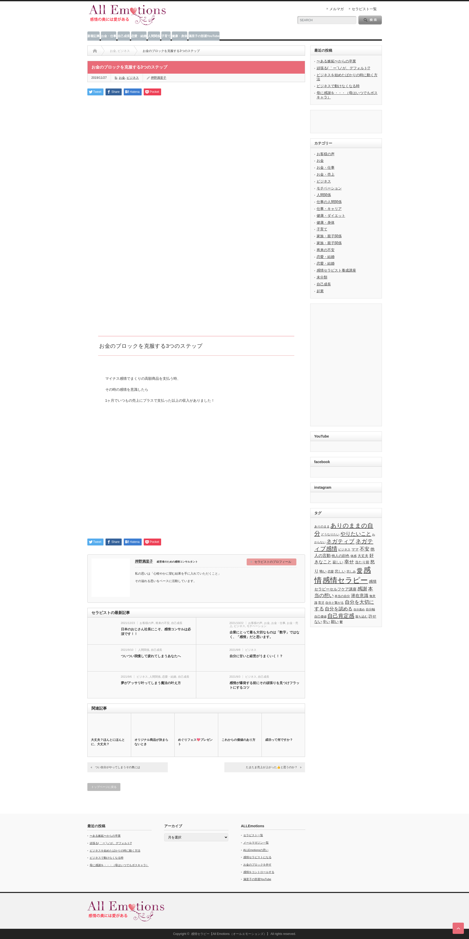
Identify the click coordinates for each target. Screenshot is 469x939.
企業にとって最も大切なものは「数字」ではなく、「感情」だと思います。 (264, 634)
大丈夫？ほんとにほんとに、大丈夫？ (108, 742)
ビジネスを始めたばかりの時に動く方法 (115, 850)
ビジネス (133, 78)
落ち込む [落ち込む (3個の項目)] (361, 616)
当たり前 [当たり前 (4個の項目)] (362, 562)
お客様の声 (147, 622)
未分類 (322, 277)
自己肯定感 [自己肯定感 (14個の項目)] (340, 616)
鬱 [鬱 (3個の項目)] (341, 622)
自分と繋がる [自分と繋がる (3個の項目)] (334, 603)
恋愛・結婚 (139, 36)
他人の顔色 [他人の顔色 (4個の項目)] (340, 556)
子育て (166, 36)
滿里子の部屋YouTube (204, 36)
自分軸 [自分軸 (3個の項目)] (370, 609)
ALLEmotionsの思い (255, 850)
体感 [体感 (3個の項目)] (353, 556)
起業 (320, 291)
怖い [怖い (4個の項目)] (323, 571)
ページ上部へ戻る (458, 928)
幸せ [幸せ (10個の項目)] (349, 561)
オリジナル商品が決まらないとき (151, 742)
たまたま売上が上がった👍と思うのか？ (271, 767)
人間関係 (154, 36)
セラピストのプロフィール (272, 562)
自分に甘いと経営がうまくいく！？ (256, 656)
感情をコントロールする (258, 872)
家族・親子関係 (329, 236)
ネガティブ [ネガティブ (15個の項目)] (340, 541)
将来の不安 (162, 622)
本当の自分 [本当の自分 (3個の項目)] (342, 596)
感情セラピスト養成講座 (336, 270)
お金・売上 (326, 174)
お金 (122, 78)
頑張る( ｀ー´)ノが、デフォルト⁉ (343, 68)
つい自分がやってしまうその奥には (117, 767)
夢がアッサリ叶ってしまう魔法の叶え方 (151, 683)
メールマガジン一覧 (256, 842)
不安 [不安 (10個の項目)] (364, 549)
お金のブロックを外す (257, 864)
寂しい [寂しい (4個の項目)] (337, 562)
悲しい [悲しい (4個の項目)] (340, 571)
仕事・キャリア (329, 209)
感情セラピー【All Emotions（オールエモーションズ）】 (230, 934)
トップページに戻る (104, 786)
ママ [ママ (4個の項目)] (355, 549)
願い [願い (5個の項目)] (335, 621)
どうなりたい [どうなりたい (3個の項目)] (330, 534)
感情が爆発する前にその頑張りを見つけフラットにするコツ (264, 685)
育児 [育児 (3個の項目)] (321, 603)
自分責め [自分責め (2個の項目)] (359, 609)
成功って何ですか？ (279, 740)
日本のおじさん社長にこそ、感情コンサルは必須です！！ (156, 631)
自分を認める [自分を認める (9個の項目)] (338, 608)
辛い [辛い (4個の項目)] (326, 622)
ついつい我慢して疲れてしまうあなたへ (151, 656)
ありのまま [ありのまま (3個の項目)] (322, 526)
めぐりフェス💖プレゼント (195, 742)
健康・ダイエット (331, 216)
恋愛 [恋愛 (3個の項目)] (331, 571)
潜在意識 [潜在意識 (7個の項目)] (359, 595)
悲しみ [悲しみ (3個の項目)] (351, 571)
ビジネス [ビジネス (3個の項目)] (344, 549)
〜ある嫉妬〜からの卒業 (336, 61)
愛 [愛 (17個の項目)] (359, 570)
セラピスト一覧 (364, 9)
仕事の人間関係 (329, 202)
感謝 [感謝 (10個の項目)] (362, 588)
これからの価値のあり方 (238, 740)
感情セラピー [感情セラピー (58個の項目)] (345, 580)
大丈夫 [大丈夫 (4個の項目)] (363, 556)
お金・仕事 (108, 36)
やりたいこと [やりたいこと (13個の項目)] (355, 533)
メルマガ (336, 9)
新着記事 (93, 36)
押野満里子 (144, 561)
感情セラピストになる (257, 857)
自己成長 (124, 36)
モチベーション (256, 626)
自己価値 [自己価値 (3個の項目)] (320, 616)
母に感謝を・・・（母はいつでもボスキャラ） (119, 865)
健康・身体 (179, 36)
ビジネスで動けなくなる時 (338, 86)
